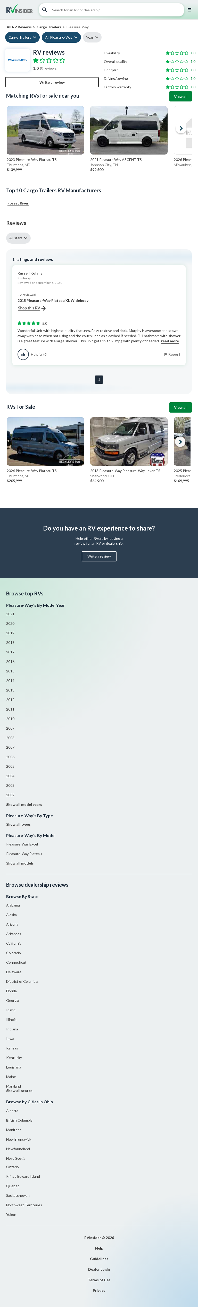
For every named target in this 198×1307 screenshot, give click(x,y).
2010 (10, 718)
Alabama (13, 905)
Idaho (10, 1010)
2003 (10, 785)
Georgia (12, 1000)
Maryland (13, 1086)
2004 (10, 776)
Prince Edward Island (23, 1176)
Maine (11, 1076)
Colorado (13, 953)
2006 (10, 757)
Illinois (11, 1019)
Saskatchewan (18, 1195)
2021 (10, 614)
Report (174, 354)
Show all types (18, 824)
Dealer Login (99, 1269)
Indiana (12, 1029)
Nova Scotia (15, 1158)
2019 (10, 633)
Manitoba (13, 1129)
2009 (10, 728)
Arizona (12, 924)
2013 (10, 690)
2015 (10, 671)
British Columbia (19, 1120)
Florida (11, 991)
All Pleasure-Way (58, 37)
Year (89, 37)
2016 (10, 661)
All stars (15, 238)
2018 (10, 642)
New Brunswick (18, 1139)
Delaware (13, 972)
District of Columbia (22, 981)
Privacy (99, 1290)
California (13, 943)
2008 (10, 738)
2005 (10, 766)
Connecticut (16, 962)
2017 (10, 652)
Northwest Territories (24, 1205)
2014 (10, 680)
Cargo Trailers (20, 37)
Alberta (12, 1110)
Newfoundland (18, 1149)
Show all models (20, 863)
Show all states (19, 1090)
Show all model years (24, 804)
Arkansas (13, 934)
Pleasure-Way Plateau (24, 853)
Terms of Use (99, 1280)
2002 (10, 795)
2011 (10, 709)
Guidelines (99, 1259)
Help (99, 1248)
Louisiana (13, 1067)
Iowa (10, 1038)
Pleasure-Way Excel (22, 844)
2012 (10, 699)
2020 (10, 623)
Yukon (11, 1214)
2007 (10, 747)
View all (180, 96)
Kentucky (14, 1057)
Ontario (12, 1167)
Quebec (12, 1186)
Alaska (11, 914)
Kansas (12, 1048)
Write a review (52, 82)
